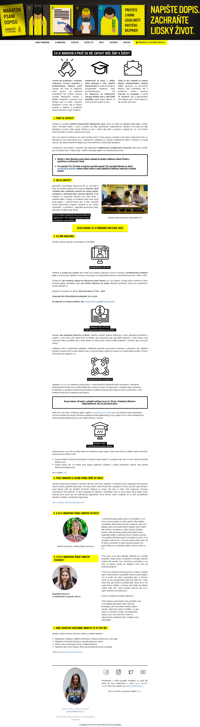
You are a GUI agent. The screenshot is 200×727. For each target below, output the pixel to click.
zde (74, 353)
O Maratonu (60, 42)
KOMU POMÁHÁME (42, 42)
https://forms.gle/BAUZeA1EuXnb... (100, 301)
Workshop (65, 384)
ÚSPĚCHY (75, 42)
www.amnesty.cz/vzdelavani (70, 652)
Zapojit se (88, 42)
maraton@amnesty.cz (75, 711)
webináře (72, 168)
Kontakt (126, 42)
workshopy (61, 168)
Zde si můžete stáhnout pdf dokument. (68, 502)
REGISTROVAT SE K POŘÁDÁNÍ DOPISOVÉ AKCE (100, 228)
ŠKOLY (101, 42)
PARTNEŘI (114, 42)
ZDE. (65, 472)
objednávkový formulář (101, 412)
